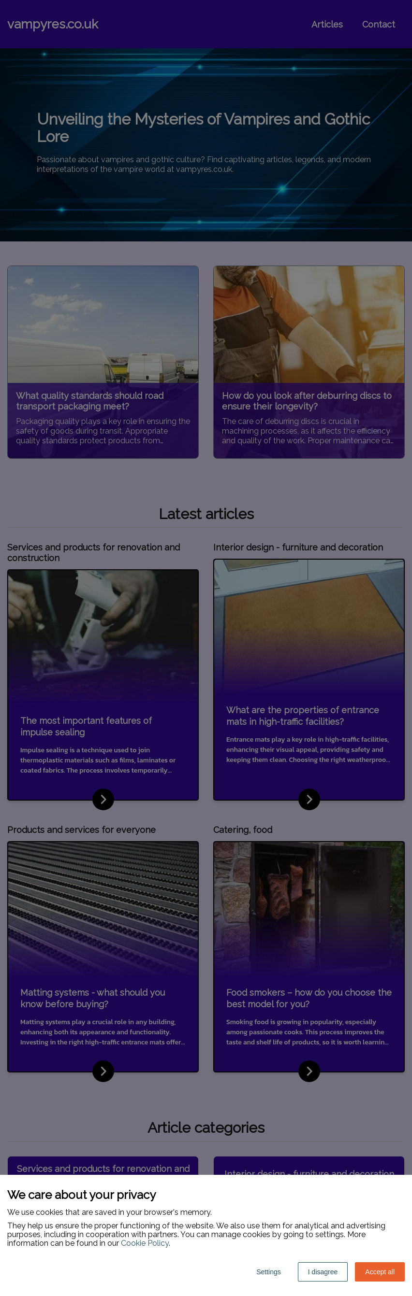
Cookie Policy (145, 1243)
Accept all (380, 1272)
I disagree (323, 1272)
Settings (268, 1272)
